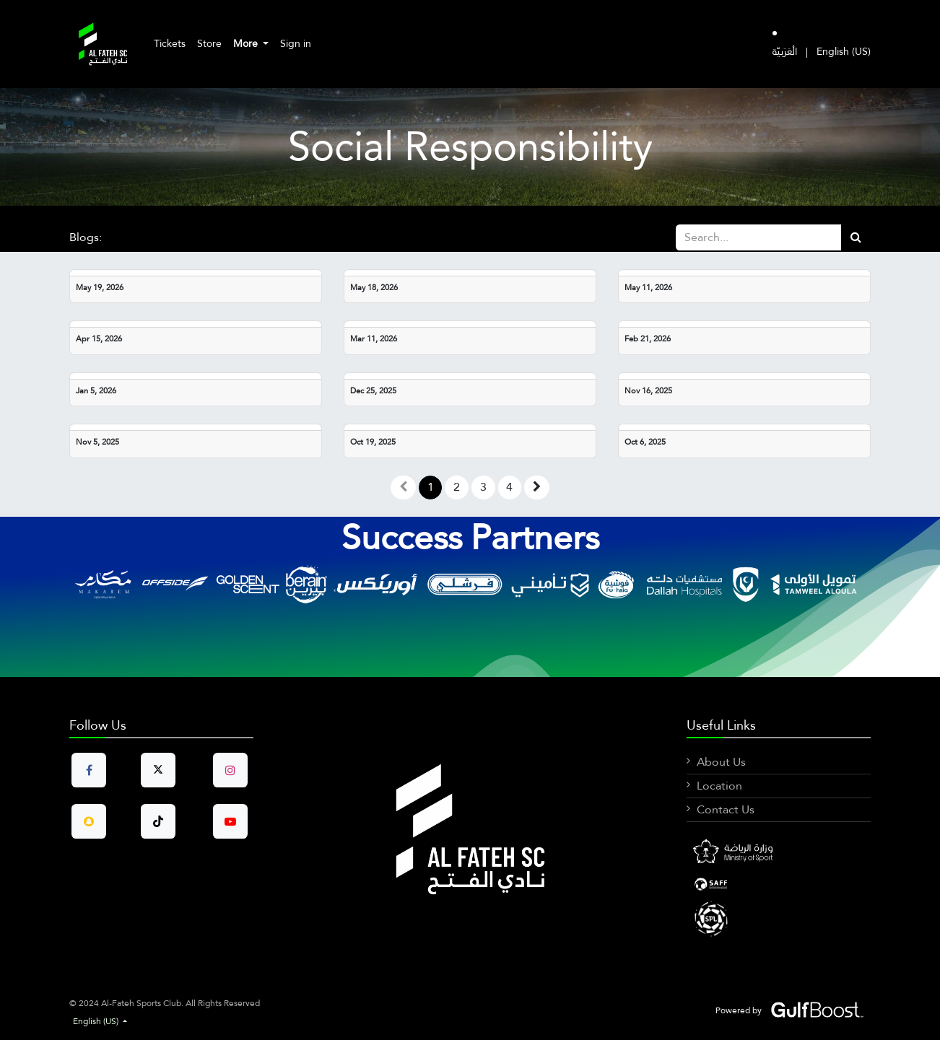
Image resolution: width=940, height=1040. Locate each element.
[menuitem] (169, 43)
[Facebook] (779, 853)
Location (719, 785)
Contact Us (725, 809)
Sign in (295, 43)
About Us (721, 762)
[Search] (856, 237)
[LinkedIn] (779, 884)
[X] (779, 918)
